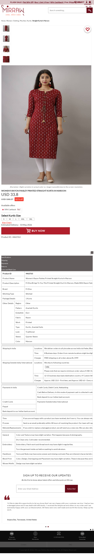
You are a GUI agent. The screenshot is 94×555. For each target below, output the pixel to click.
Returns (4, 266)
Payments (4, 263)
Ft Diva (29, 289)
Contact (23, 545)
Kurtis (28, 327)
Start (90, 529)
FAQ (70, 545)
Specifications (6, 257)
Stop (92, 529)
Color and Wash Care (8, 270)
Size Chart (6, 222)
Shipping (4, 260)
